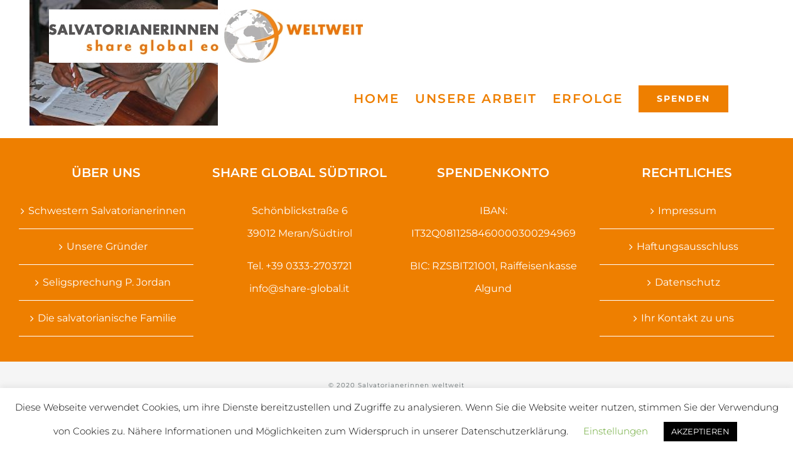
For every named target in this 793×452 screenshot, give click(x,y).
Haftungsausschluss (687, 246)
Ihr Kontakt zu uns (687, 318)
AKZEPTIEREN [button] (700, 431)
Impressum (687, 211)
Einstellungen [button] (615, 431)
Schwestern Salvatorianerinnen (107, 211)
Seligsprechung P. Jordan (107, 282)
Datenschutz (687, 282)
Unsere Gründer (107, 246)
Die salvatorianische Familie (107, 318)
